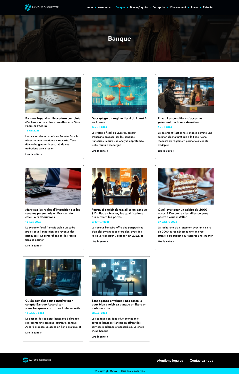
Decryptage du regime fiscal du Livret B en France (119, 120)
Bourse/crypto (139, 7)
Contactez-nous (201, 360)
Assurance (104, 7)
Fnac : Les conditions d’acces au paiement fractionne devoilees (180, 120)
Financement (178, 7)
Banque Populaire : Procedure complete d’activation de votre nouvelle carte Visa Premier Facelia (52, 122)
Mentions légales (170, 360)
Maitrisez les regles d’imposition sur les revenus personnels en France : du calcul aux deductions (52, 213)
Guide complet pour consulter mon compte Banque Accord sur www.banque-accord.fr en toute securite (52, 304)
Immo (194, 7)
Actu (90, 7)
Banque (120, 7)
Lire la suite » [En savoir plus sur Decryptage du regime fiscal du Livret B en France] (100, 151)
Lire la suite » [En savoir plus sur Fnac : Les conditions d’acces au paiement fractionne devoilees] (166, 151)
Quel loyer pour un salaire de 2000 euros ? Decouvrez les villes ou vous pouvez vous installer (183, 213)
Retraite (207, 7)
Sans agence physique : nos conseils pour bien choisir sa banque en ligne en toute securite (119, 304)
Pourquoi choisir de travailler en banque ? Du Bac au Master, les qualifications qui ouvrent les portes (119, 213)
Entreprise (159, 7)
